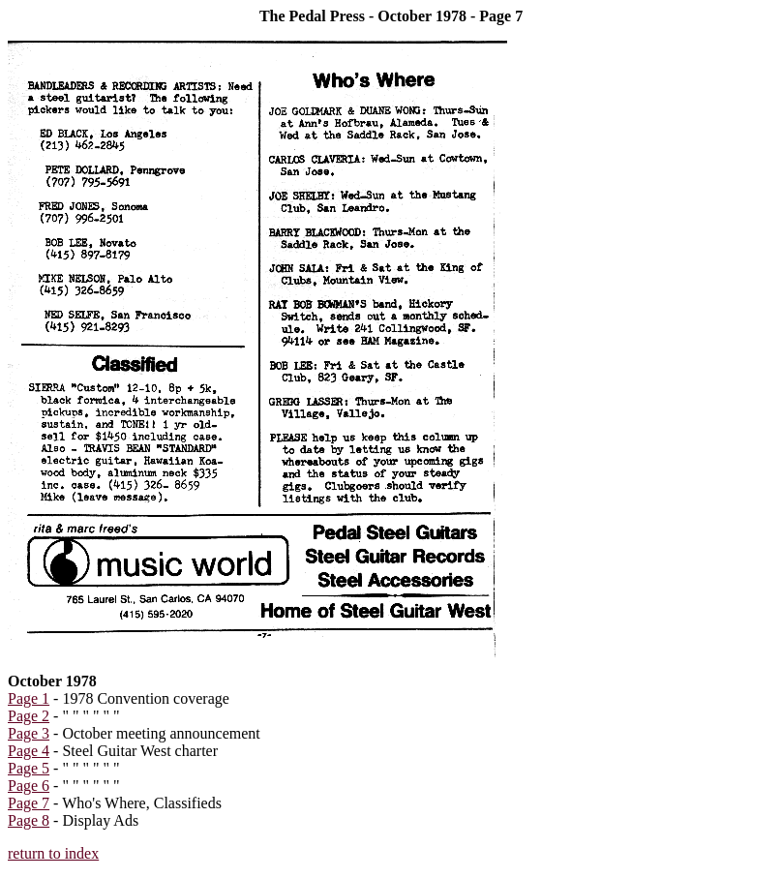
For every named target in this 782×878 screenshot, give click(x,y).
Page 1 (28, 698)
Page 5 (28, 768)
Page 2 (28, 716)
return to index (53, 853)
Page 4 (28, 750)
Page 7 (28, 803)
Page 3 (28, 733)
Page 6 (28, 785)
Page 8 (28, 820)
